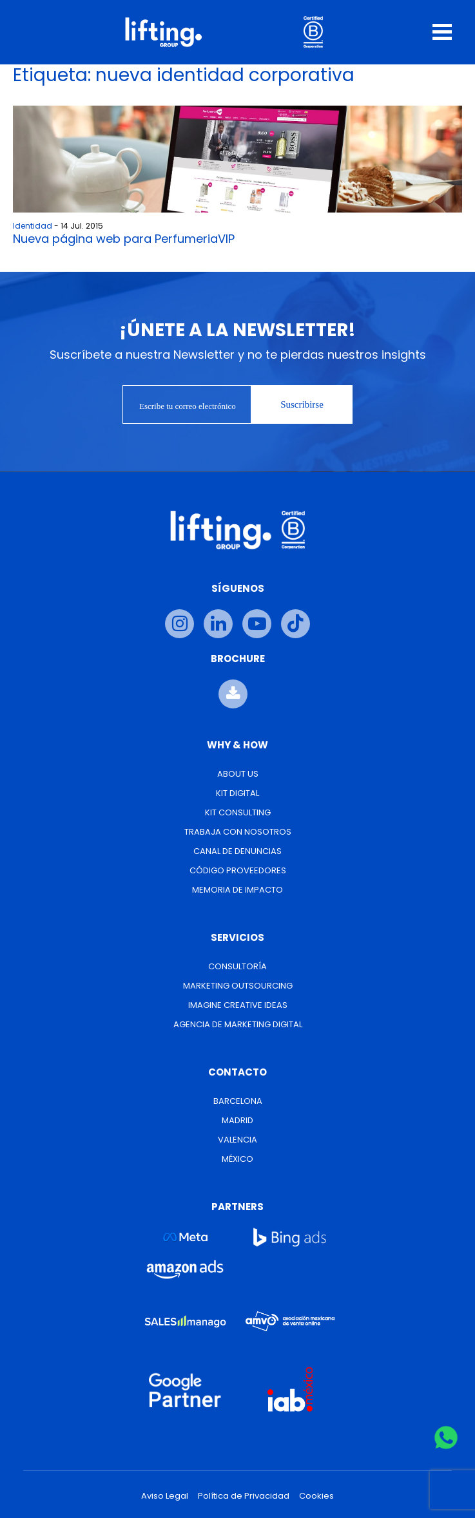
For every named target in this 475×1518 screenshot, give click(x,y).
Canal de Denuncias (237, 851)
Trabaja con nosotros (237, 832)
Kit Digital (237, 793)
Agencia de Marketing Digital (237, 1024)
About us (237, 774)
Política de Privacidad (243, 1496)
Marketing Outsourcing (238, 986)
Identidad (32, 226)
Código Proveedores (237, 870)
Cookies (316, 1496)
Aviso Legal (164, 1496)
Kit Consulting (238, 812)
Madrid (237, 1120)
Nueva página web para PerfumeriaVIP (124, 239)
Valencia (237, 1140)
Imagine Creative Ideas (237, 1005)
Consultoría (237, 966)
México (237, 1159)
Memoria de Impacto (237, 890)
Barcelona (237, 1101)
